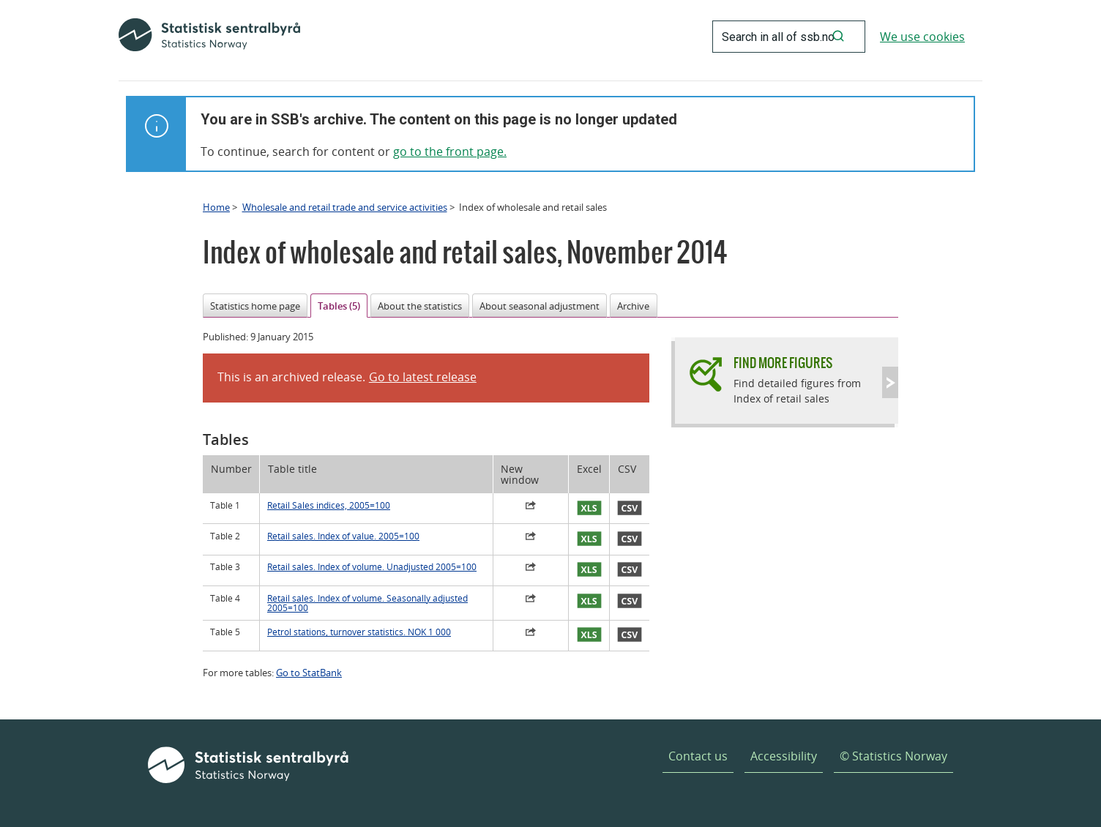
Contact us (698, 756)
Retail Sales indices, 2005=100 (328, 505)
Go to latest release (423, 377)
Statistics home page (255, 306)
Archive (633, 306)
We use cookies (922, 37)
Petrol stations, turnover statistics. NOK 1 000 (359, 632)
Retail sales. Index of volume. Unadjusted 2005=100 (372, 567)
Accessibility (783, 756)
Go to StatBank (309, 672)
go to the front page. (450, 151)
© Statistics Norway (893, 756)
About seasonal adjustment (539, 306)
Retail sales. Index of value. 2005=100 (343, 536)
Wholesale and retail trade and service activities (344, 207)
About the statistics (420, 306)
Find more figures (783, 362)
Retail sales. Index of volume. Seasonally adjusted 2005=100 (367, 603)
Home (216, 207)
